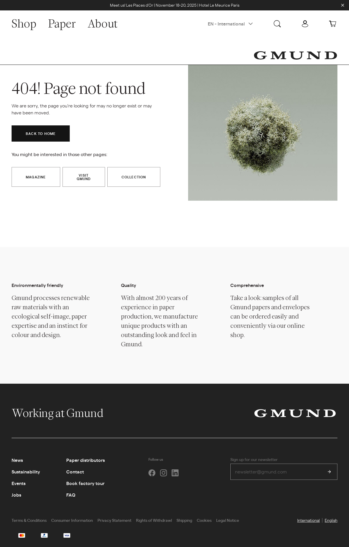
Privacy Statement (114, 520)
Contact (75, 472)
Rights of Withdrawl (154, 520)
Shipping (184, 520)
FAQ (70, 495)
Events (18, 483)
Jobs (16, 495)
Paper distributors (85, 460)
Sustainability (26, 472)
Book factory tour (85, 483)
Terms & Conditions (29, 520)
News (17, 460)
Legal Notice (227, 520)
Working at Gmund (63, 413)
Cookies (204, 520)
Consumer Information (72, 520)
